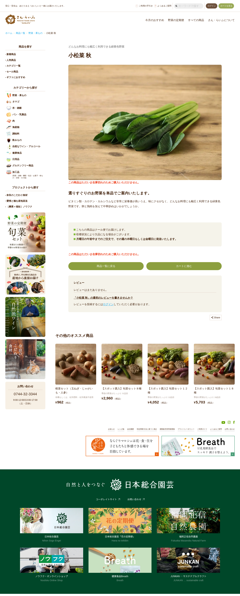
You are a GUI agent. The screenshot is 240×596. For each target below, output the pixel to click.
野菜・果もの (35, 33)
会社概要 (122, 431)
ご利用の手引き (143, 6)
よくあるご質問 (161, 6)
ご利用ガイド (199, 431)
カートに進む (184, 266)
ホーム (8, 33)
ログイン (108, 304)
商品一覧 (20, 33)
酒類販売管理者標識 (161, 431)
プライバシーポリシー (182, 431)
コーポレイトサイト (106, 501)
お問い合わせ (229, 431)
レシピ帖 (111, 431)
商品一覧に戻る (106, 266)
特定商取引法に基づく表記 (139, 431)
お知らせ (101, 431)
